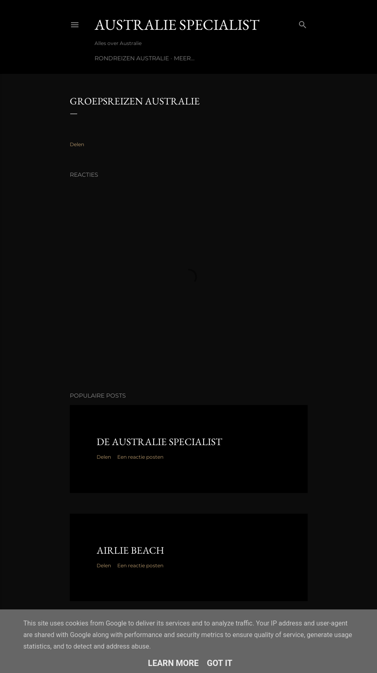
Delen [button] (77, 144)
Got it (219, 663)
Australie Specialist (177, 24)
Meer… (184, 58)
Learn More (173, 663)
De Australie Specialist (159, 441)
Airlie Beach (130, 550)
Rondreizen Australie (132, 58)
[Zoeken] (303, 23)
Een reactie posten (140, 457)
